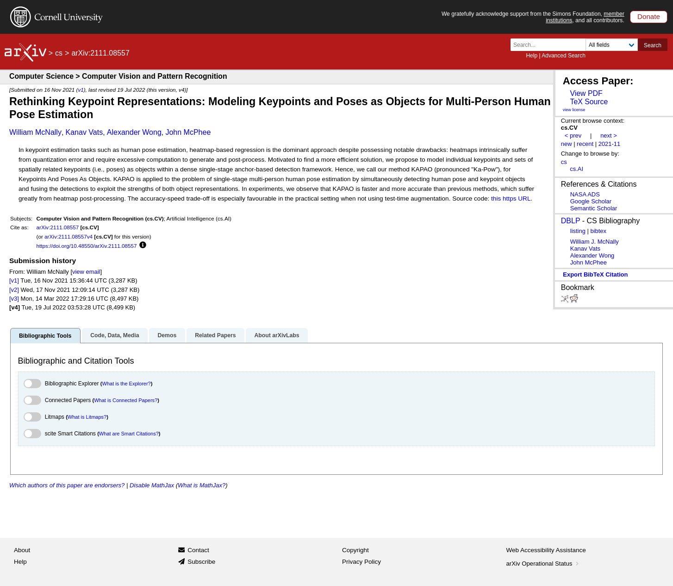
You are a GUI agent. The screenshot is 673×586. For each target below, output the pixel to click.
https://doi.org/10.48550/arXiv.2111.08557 (87, 246)
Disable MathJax (152, 485)
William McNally (35, 132)
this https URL (510, 198)
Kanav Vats (84, 132)
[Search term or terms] (551, 44)
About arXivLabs (276, 335)
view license (574, 109)
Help (531, 55)
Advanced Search (564, 55)
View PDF (586, 93)
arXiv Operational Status (543, 563)
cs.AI (576, 168)
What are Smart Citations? (129, 433)
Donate (648, 16)
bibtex (598, 230)
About (22, 550)
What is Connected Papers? (125, 400)
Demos (166, 335)
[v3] (14, 298)
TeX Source (589, 102)
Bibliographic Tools (45, 336)
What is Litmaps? (87, 417)
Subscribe (201, 561)
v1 (80, 90)
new (566, 143)
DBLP (570, 221)
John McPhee (188, 132)
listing (578, 230)
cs (58, 53)
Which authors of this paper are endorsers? (67, 485)
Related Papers (215, 335)
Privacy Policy (361, 561)
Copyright (355, 550)
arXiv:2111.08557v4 (68, 236)
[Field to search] (612, 44)
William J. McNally (594, 241)
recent (585, 143)
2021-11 (609, 143)
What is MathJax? (201, 485)
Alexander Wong (134, 132)
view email (86, 271)
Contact (198, 550)
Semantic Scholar (593, 208)
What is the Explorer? (126, 383)
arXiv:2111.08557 (58, 227)
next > (608, 135)
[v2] (14, 289)
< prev (573, 135)
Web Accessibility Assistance (546, 550)
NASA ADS (585, 194)
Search (652, 45)
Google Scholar (590, 201)
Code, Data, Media (114, 335)
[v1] (14, 280)
